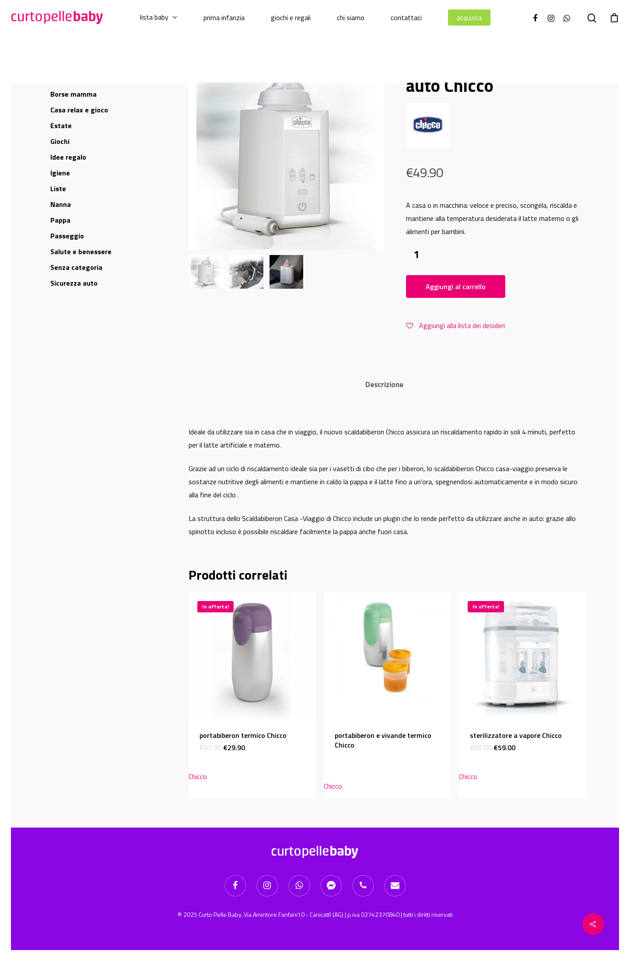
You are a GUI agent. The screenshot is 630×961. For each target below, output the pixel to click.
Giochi (60, 141)
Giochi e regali (291, 17)
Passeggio (67, 236)
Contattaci (406, 17)
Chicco (198, 776)
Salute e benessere (81, 251)
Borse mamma (73, 94)
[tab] (384, 385)
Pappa (60, 220)
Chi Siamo (350, 17)
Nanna (60, 204)
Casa (79, 110)
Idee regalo (68, 157)
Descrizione (384, 384)
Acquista (469, 17)
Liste (58, 188)
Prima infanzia (224, 17)
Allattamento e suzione (87, 78)
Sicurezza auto (74, 283)
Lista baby (158, 17)
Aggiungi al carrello (456, 286)
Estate (61, 125)
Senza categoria (76, 267)
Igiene (60, 173)
